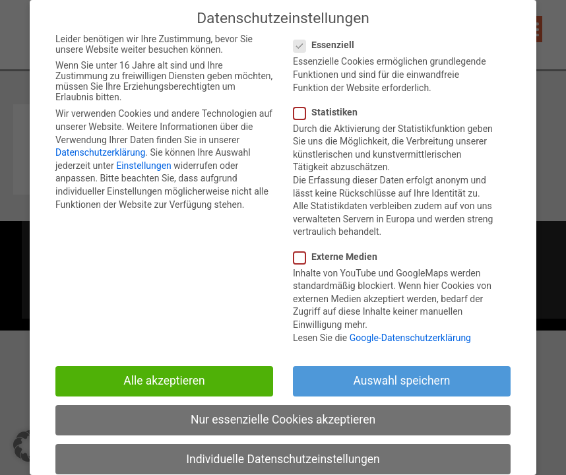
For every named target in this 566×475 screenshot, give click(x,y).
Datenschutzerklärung (100, 159)
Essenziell (329, 51)
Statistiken (331, 118)
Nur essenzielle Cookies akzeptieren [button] (283, 426)
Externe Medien (341, 262)
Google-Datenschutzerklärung (410, 343)
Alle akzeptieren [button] (164, 387)
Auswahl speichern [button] (402, 387)
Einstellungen (144, 171)
